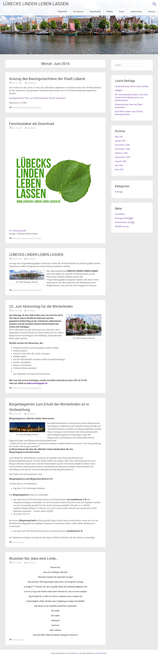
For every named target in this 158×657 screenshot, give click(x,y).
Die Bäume (78, 11)
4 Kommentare (18, 542)
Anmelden (120, 214)
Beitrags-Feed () (124, 218)
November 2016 (122, 149)
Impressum (136, 11)
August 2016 (120, 161)
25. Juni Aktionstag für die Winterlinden (41, 306)
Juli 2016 (119, 165)
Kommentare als (124, 222)
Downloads (95, 11)
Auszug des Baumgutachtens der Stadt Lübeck (47, 79)
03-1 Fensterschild (17, 230)
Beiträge (119, 192)
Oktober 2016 (121, 153)
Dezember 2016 (122, 145)
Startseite (62, 11)
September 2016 (122, 157)
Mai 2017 (119, 136)
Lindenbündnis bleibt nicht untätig (131, 86)
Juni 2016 (119, 169)
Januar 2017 (120, 141)
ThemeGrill (102, 653)
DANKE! (118, 90)
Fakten (110, 11)
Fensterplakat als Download (31, 124)
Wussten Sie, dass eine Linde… (33, 558)
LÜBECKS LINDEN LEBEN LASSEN (35, 3)
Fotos (122, 11)
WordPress (73, 653)
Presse (151, 11)
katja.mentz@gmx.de (37, 383)
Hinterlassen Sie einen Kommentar (26, 107)
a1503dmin (31, 83)
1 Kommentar (17, 640)
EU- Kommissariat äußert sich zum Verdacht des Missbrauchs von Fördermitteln (131, 97)
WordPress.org (122, 226)
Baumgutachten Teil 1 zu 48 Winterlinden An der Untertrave (37, 98)
